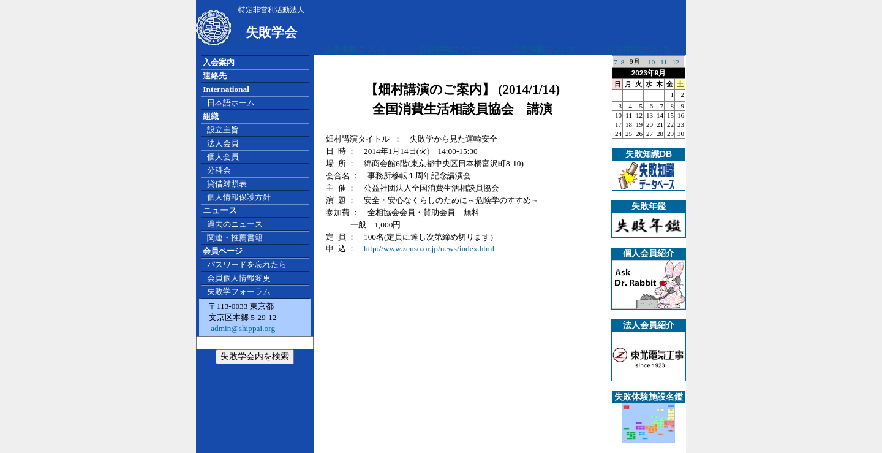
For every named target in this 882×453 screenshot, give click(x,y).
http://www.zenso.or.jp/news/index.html (429, 248)
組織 (211, 116)
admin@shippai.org (242, 328)
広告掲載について (356, 49)
